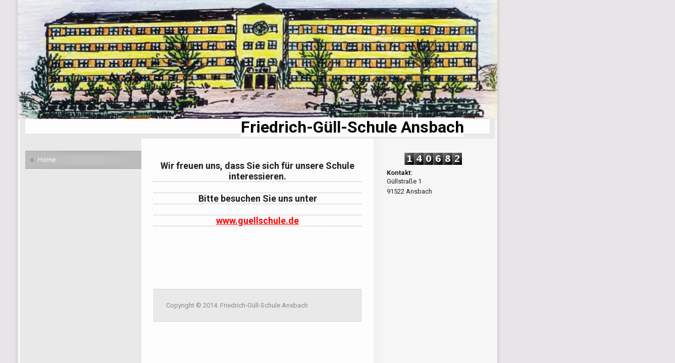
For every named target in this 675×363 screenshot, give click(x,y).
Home (47, 159)
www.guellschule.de (257, 220)
